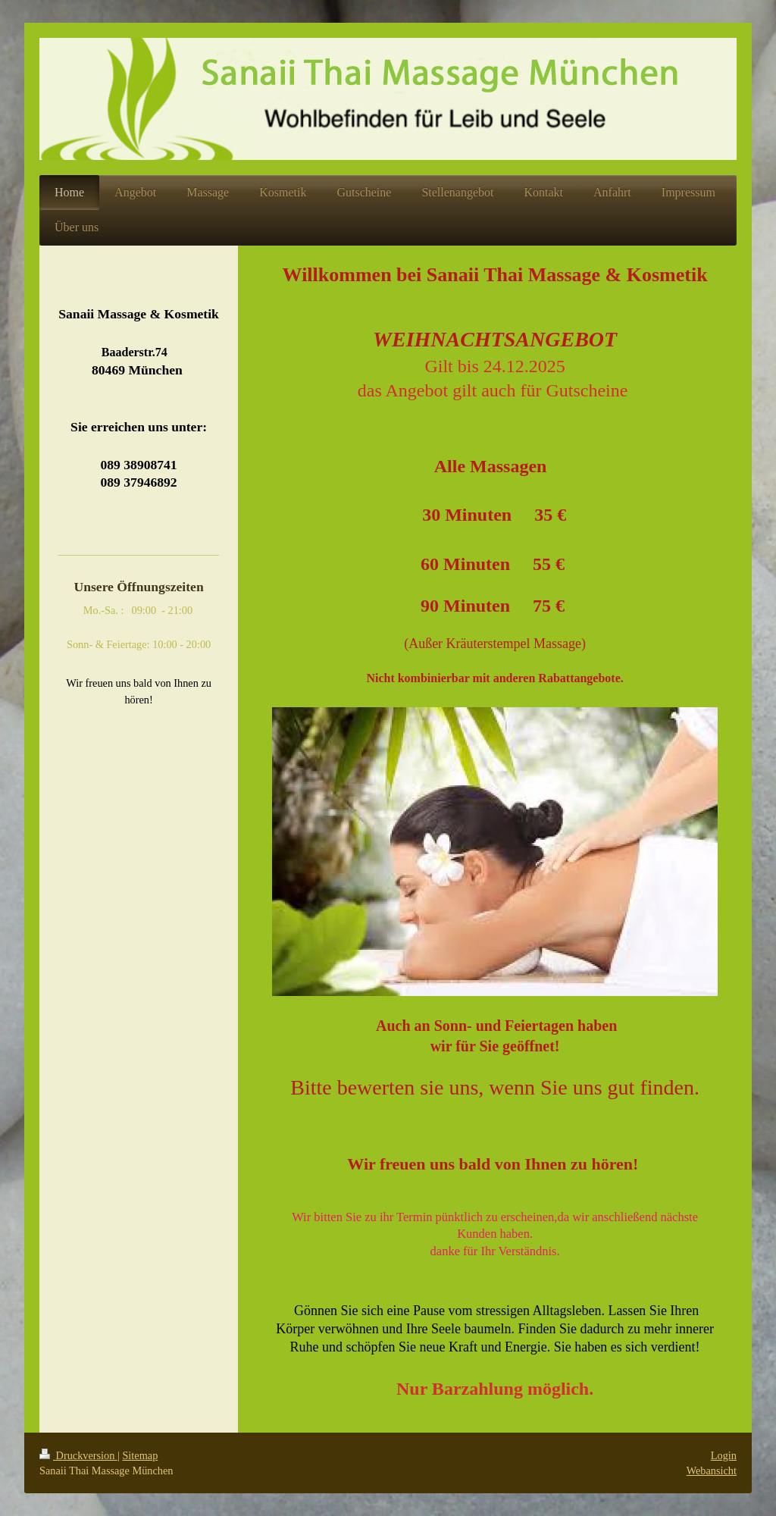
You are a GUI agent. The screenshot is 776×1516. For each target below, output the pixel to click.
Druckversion (78, 1455)
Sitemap (140, 1455)
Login (724, 1455)
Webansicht (712, 1470)
